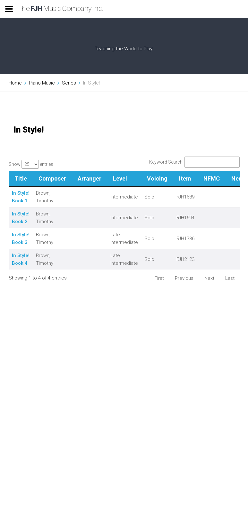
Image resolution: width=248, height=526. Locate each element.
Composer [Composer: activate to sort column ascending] (52, 178)
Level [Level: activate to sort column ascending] (120, 178)
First (159, 278)
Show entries (31, 164)
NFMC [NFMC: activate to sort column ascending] (211, 178)
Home (15, 83)
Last (230, 278)
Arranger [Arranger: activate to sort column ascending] (89, 178)
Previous (184, 278)
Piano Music (42, 83)
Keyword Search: (194, 162)
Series (69, 83)
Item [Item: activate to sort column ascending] (185, 178)
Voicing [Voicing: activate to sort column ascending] (157, 178)
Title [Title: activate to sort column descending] (20, 178)
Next (209, 278)
